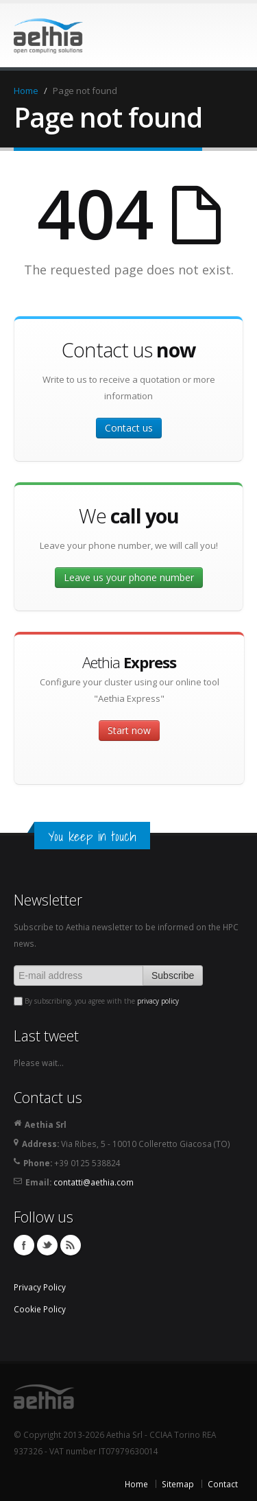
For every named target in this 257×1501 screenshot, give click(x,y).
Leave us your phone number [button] (129, 577)
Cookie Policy (40, 1308)
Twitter (47, 1245)
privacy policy (158, 1001)
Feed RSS (70, 1245)
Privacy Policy (40, 1286)
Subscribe (172, 975)
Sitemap (178, 1483)
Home (26, 90)
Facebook (24, 1245)
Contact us (129, 427)
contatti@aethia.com (93, 1182)
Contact (223, 1483)
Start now (129, 730)
